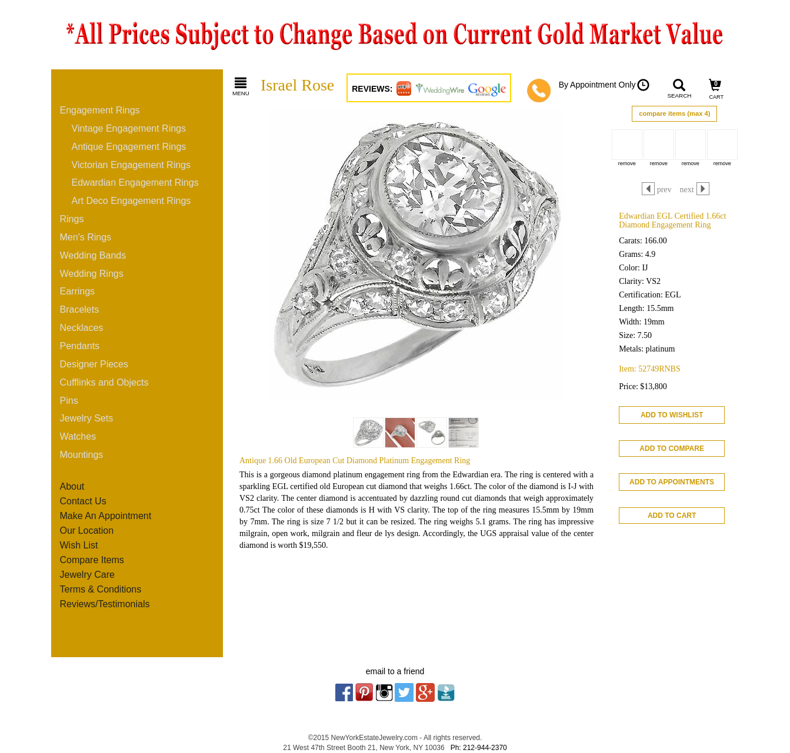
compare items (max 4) (674, 113)
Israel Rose (297, 85)
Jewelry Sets (87, 418)
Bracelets (79, 309)
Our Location (87, 531)
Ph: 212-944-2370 (479, 748)
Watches (78, 436)
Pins (69, 401)
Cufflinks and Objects (104, 382)
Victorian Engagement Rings (131, 165)
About (72, 486)
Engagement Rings (100, 110)
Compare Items (92, 560)
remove (627, 163)
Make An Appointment (106, 516)
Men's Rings (86, 237)
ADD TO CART (672, 515)
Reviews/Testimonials (105, 604)
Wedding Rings (92, 274)
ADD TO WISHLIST (672, 415)
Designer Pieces (94, 364)
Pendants (80, 346)
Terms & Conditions (101, 589)
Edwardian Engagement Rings (135, 183)
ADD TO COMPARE (671, 448)
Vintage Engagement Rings (129, 128)
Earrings (77, 291)
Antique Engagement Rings (129, 147)
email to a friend (395, 671)
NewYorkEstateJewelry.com (374, 738)
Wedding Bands (93, 255)
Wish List (79, 545)
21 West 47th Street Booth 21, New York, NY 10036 (363, 748)
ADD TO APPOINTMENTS (671, 482)
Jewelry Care (87, 575)
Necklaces (82, 328)
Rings (72, 219)
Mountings (82, 455)
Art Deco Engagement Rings (131, 201)
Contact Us (83, 501)
